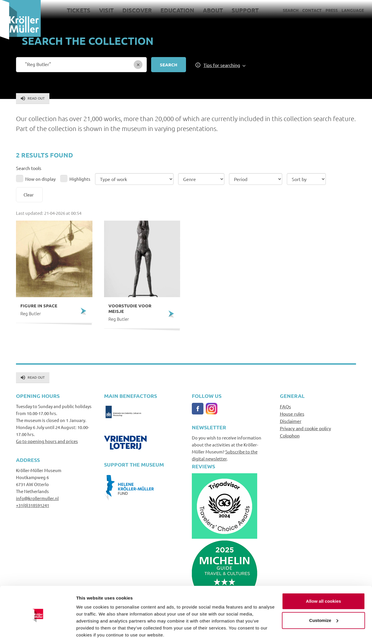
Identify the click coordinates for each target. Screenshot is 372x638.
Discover (137, 10)
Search (290, 10)
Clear (29, 194)
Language (352, 10)
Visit (106, 10)
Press (332, 10)
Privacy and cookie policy (305, 428)
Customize (323, 595)
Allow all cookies (323, 576)
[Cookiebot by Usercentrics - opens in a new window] (37, 626)
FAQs (285, 406)
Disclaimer (290, 421)
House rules (292, 414)
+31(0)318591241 (32, 505)
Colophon (290, 435)
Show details (89, 626)
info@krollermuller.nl (37, 498)
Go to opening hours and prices (47, 441)
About (213, 10)
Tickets (78, 10)
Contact (312, 10)
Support (245, 10)
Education (177, 10)
